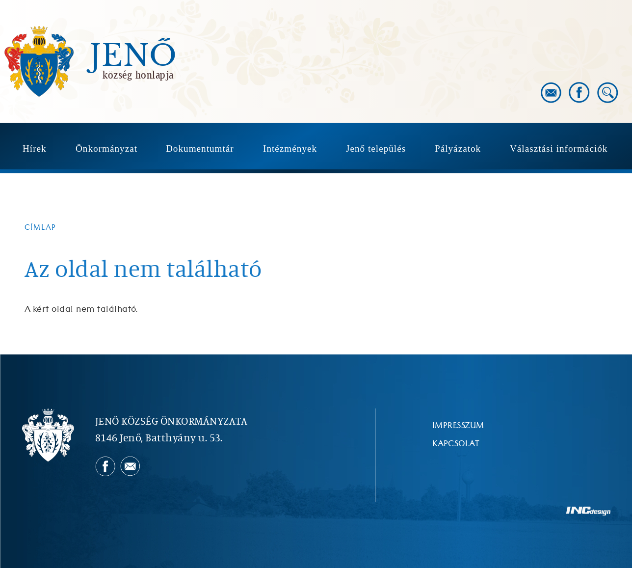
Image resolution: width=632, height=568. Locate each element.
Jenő (133, 56)
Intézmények (290, 148)
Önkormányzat (106, 148)
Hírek (35, 148)
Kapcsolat (455, 444)
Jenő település (376, 148)
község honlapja (138, 74)
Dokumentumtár (200, 148)
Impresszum (458, 426)
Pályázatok (458, 148)
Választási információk (558, 148)
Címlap (40, 227)
